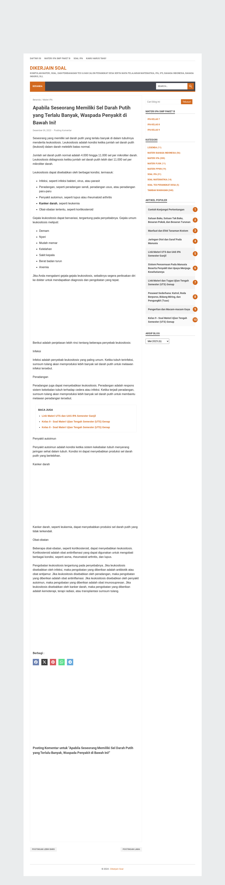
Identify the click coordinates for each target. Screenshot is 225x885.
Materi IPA (156, 158)
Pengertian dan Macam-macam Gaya (169, 309)
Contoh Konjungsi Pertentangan (166, 209)
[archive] (157, 341)
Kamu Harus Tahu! (96, 58)
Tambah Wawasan (160, 190)
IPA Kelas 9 (154, 130)
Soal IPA (78, 58)
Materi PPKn (157, 169)
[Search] (171, 86)
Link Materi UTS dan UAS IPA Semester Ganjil (69, 415)
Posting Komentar (63, 130)
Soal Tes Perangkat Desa (163, 185)
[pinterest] (53, 662)
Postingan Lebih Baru (43, 849)
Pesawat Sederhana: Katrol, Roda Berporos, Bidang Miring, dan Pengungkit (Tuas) (167, 297)
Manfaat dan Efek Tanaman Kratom (168, 230)
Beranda (37, 86)
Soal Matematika (160, 179)
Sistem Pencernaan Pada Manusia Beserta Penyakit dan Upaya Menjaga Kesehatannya (169, 268)
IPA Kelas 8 (154, 124)
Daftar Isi (35, 58)
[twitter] (44, 662)
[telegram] (70, 662)
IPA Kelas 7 (154, 119)
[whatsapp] (61, 662)
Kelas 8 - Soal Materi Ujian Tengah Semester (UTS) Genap (76, 427)
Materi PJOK (157, 163)
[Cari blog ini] (163, 101)
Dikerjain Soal (48, 68)
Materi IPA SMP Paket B (57, 58)
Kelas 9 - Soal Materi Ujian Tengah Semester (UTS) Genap (76, 421)
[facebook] (36, 662)
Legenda (154, 147)
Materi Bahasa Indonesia (164, 153)
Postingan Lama (131, 849)
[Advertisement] (107, 25)
